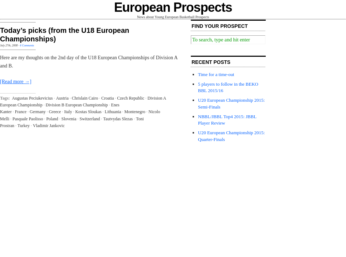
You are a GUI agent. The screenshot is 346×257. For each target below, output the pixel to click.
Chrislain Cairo (85, 98)
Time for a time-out (216, 74)
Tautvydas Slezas (118, 118)
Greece (55, 111)
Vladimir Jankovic (49, 125)
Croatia (107, 98)
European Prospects (173, 7)
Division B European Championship (77, 104)
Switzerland (90, 118)
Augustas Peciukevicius (32, 98)
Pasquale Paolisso (27, 118)
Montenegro (135, 111)
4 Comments (27, 45)
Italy (68, 111)
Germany (38, 111)
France (21, 111)
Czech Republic (130, 98)
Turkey (23, 125)
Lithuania (113, 111)
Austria (62, 98)
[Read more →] (15, 81)
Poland (52, 118)
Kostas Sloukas (88, 111)
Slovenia (68, 118)
